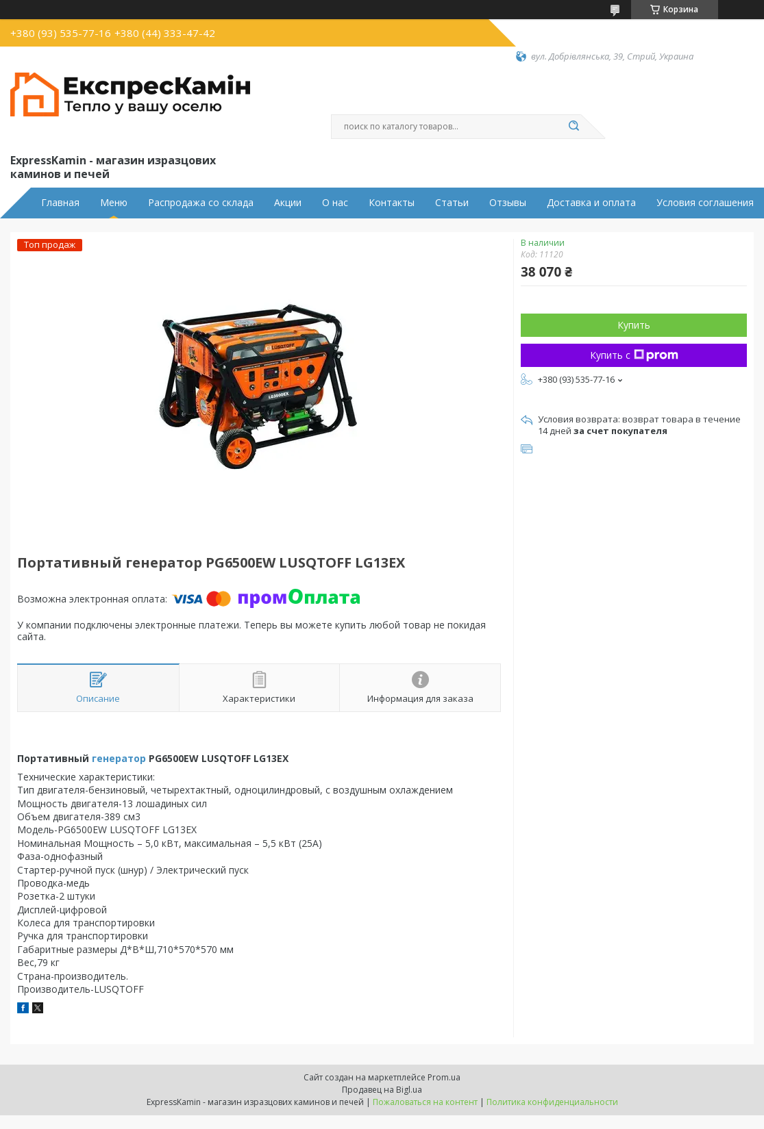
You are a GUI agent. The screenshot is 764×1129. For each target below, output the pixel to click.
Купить (633, 324)
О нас (335, 202)
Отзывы (507, 202)
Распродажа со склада (201, 202)
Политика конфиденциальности (552, 1102)
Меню (113, 202)
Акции (287, 202)
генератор (119, 758)
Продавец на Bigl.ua (382, 1089)
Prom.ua (444, 1077)
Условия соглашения (705, 202)
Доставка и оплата (591, 202)
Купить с (634, 354)
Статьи (452, 202)
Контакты (392, 202)
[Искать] (574, 126)
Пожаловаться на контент (425, 1102)
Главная (60, 202)
